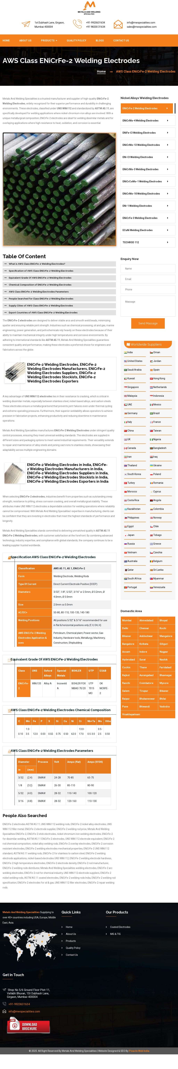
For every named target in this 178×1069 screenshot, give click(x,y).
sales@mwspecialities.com (142, 26)
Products (48, 40)
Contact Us (121, 40)
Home (6, 40)
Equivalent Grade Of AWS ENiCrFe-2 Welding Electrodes (39, 277)
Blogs (100, 40)
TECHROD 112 (131, 242)
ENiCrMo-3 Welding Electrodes (141, 169)
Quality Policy (76, 40)
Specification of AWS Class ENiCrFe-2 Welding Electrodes (40, 271)
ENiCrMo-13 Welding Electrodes (141, 145)
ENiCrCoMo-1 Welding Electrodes (142, 181)
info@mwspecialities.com (141, 22)
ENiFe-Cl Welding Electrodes (139, 132)
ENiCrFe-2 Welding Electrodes (140, 108)
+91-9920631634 (19, 1018)
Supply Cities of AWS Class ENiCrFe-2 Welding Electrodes (40, 305)
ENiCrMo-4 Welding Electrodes (141, 120)
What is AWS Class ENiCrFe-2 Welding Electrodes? (36, 264)
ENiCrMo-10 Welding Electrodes (141, 193)
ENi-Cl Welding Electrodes (138, 157)
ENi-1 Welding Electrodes (137, 205)
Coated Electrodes (120, 941)
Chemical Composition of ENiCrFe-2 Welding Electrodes (39, 284)
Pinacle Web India (139, 1065)
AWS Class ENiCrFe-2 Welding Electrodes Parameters (38, 291)
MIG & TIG (115, 948)
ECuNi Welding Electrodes (138, 230)
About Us (25, 40)
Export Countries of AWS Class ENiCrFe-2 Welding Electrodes (43, 312)
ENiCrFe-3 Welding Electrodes (140, 218)
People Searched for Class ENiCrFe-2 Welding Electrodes (40, 298)
